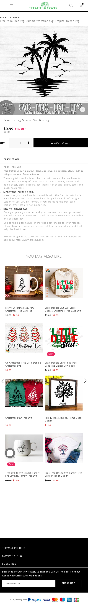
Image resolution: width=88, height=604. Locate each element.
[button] (2, 380)
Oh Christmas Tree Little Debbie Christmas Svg (23, 364)
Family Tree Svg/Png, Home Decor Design (63, 419)
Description (45, 159)
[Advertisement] (44, 507)
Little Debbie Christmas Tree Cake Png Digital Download (61, 364)
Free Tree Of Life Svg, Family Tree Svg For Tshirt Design (63, 474)
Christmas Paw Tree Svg (18, 417)
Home (3, 17)
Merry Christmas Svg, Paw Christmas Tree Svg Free (19, 309)
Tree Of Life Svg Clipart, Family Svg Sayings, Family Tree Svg (22, 474)
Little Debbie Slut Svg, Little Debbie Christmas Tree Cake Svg (63, 309)
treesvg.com (21, 599)
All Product (15, 17)
